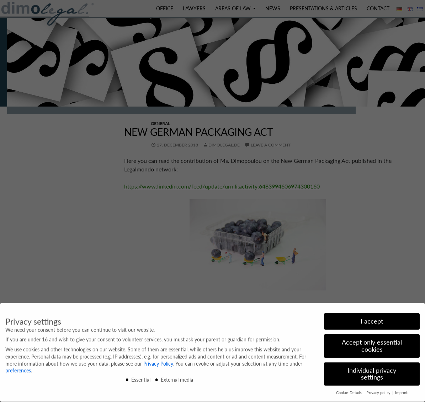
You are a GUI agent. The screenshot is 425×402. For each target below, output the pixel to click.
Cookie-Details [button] (349, 390)
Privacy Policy (158, 361)
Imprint (401, 390)
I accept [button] (372, 319)
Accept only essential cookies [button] (372, 343)
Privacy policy (379, 390)
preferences (18, 368)
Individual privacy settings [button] (371, 371)
